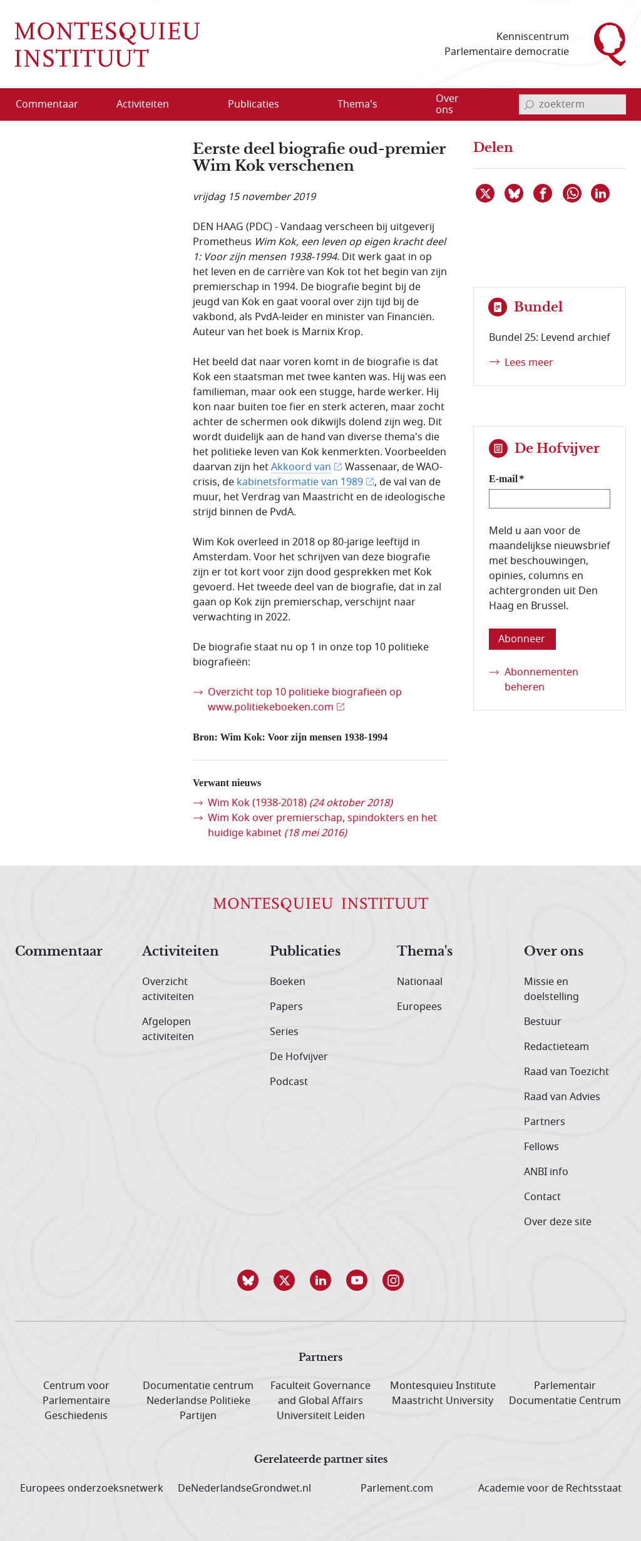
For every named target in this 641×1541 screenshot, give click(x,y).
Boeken (287, 981)
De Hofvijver (299, 1056)
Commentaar (59, 951)
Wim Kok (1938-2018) (300, 803)
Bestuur (543, 1021)
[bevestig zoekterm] (529, 104)
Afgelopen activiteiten (168, 1029)
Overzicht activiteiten (168, 989)
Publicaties (305, 951)
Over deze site (558, 1222)
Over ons (553, 951)
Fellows (541, 1146)
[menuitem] (54, 104)
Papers (286, 1006)
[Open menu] (203, 105)
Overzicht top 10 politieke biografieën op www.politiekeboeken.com (305, 700)
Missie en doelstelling (551, 989)
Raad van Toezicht (566, 1071)
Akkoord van (301, 467)
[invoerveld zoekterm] (572, 104)
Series (284, 1031)
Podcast (289, 1081)
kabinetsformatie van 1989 (300, 482)
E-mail (503, 478)
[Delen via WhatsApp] (572, 193)
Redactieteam (556, 1046)
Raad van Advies (562, 1096)
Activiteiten (180, 951)
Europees (419, 1006)
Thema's (425, 951)
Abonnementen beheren (541, 680)
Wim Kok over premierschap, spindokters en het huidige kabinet (322, 826)
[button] (248, 1280)
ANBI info (546, 1172)
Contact (542, 1197)
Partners (544, 1121)
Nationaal (420, 981)
